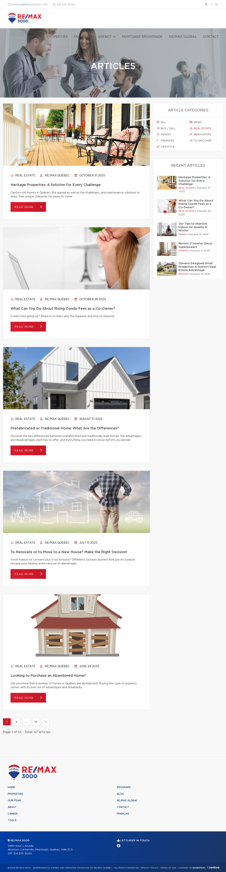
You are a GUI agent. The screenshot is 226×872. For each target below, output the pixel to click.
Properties (57, 36)
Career (13, 814)
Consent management (191, 868)
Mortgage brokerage (142, 36)
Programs (124, 787)
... (26, 722)
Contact (211, 36)
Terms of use (168, 868)
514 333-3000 (66, 4)
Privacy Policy (149, 868)
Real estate (23, 175)
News (196, 122)
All (161, 122)
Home (11, 787)
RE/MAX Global (183, 36)
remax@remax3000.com (29, 4)
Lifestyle (165, 146)
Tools (12, 820)
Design (164, 134)
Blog (120, 794)
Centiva (213, 867)
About (12, 807)
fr (216, 4)
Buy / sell (166, 128)
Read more (24, 207)
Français (123, 814)
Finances (165, 140)
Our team (83, 36)
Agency (105, 36)
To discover (201, 140)
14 (36, 722)
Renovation (200, 134)
